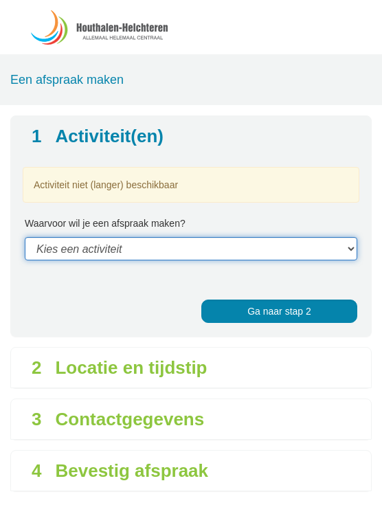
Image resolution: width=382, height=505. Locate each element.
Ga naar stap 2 (279, 311)
